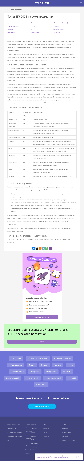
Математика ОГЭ (32, 378)
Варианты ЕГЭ (47, 428)
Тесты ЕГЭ (46, 436)
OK (79, 457)
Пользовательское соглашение (62, 457)
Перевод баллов (66, 432)
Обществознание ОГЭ (53, 378)
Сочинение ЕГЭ (66, 428)
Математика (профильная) (39, 23)
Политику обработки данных (44, 457)
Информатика (35, 32)
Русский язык (11, 23)
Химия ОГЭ (72, 378)
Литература (11, 32)
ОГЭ (44, 424)
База (27, 445)
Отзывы (64, 424)
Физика (33, 26)
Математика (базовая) (60, 23)
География (56, 32)
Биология (10, 29)
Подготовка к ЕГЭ (67, 436)
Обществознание (13, 26)
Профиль (28, 438)
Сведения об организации (14, 436)
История (56, 26)
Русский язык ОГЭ (12, 378)
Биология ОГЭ (41, 385)
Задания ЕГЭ (47, 432)
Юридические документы (14, 432)
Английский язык (58, 29)
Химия (33, 29)
